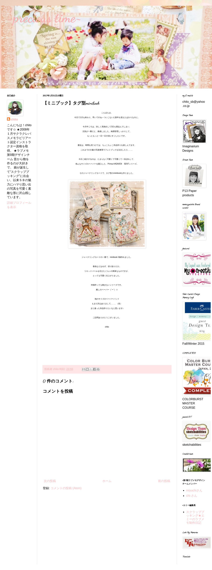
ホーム (106, 481)
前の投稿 (164, 481)
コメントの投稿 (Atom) (66, 488)
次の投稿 (50, 481)
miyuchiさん (194, 490)
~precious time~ (44, 18)
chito (14, 119)
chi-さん (191, 495)
